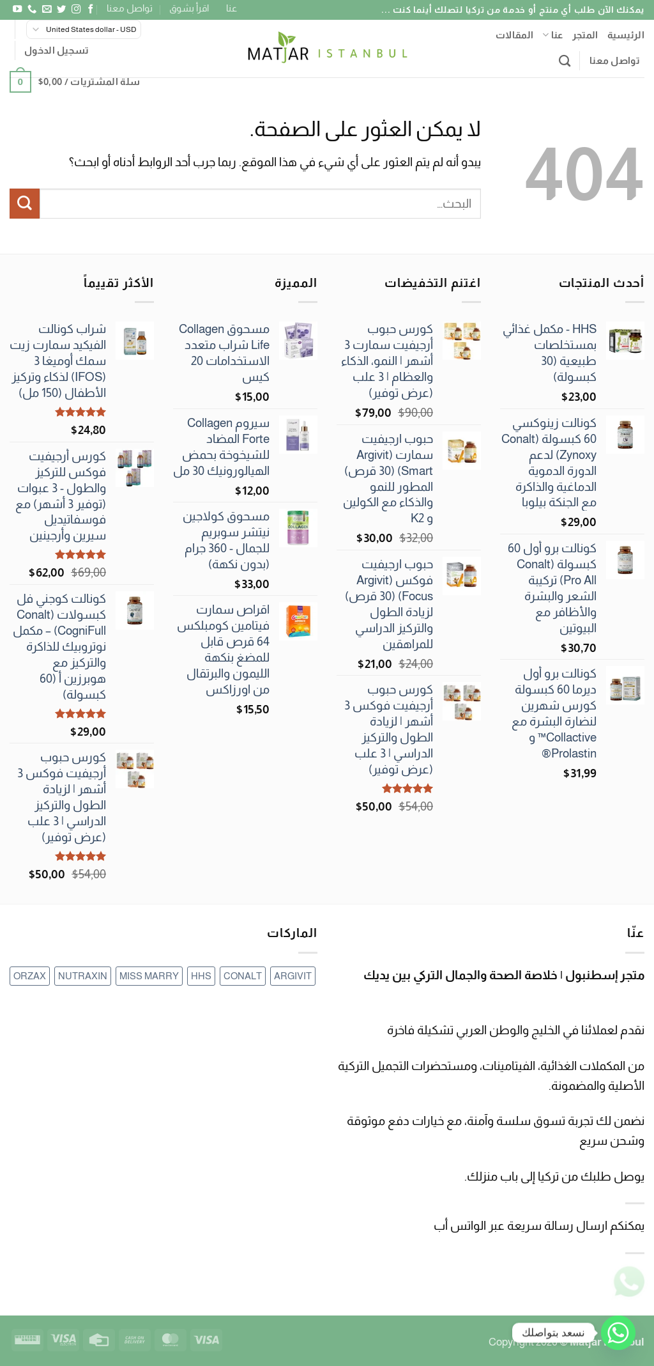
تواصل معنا (130, 8)
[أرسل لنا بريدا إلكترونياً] (46, 9)
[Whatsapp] (618, 1333)
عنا (231, 8)
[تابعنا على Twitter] (60, 9)
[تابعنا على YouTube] (16, 9)
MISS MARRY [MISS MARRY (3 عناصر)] (149, 975)
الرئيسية (625, 34)
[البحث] (564, 60)
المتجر (585, 34)
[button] (56, 50)
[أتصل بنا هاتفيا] (31, 9)
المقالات (514, 34)
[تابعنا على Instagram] (75, 9)
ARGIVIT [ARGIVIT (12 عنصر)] (293, 975)
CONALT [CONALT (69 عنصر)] (243, 975)
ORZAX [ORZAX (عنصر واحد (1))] (29, 975)
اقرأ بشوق (189, 8)
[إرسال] (25, 204)
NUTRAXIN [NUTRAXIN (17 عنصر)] (82, 975)
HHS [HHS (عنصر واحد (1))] (201, 975)
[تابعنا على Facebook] (90, 9)
